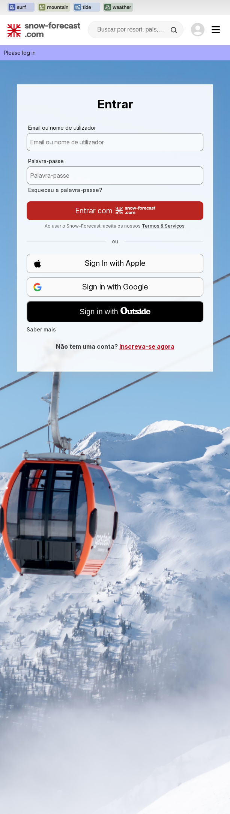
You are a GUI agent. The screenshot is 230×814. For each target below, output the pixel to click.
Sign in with (115, 311)
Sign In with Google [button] (90, 287)
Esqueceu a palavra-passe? (65, 190)
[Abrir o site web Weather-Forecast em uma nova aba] (118, 7)
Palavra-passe (46, 161)
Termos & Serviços (163, 226)
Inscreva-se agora (146, 346)
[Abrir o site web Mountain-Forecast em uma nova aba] (54, 7)
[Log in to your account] (197, 29)
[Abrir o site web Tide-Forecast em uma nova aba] (86, 7)
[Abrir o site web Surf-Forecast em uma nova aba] (21, 7)
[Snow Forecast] (44, 29)
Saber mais (41, 329)
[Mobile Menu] (215, 29)
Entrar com (115, 210)
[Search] (174, 30)
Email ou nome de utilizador (62, 127)
